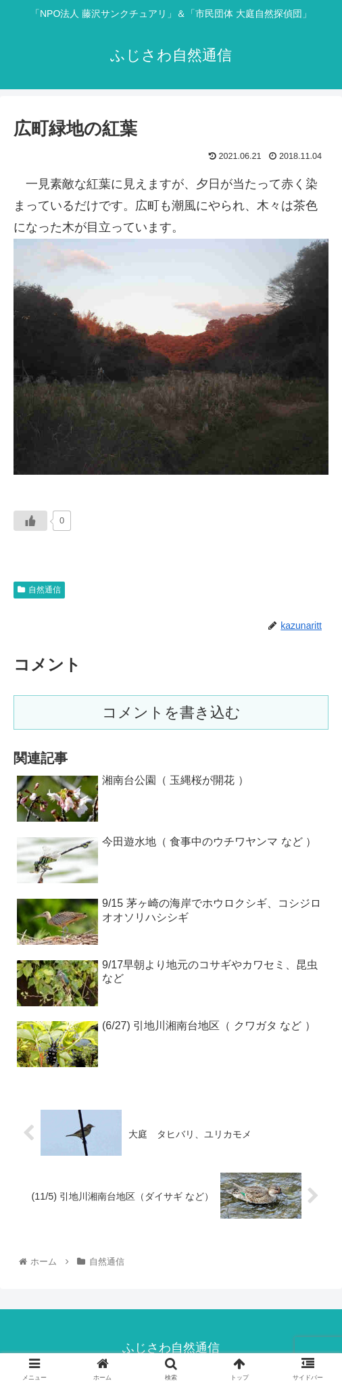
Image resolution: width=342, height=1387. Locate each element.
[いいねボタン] (30, 521)
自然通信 (39, 589)
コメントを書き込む (171, 712)
